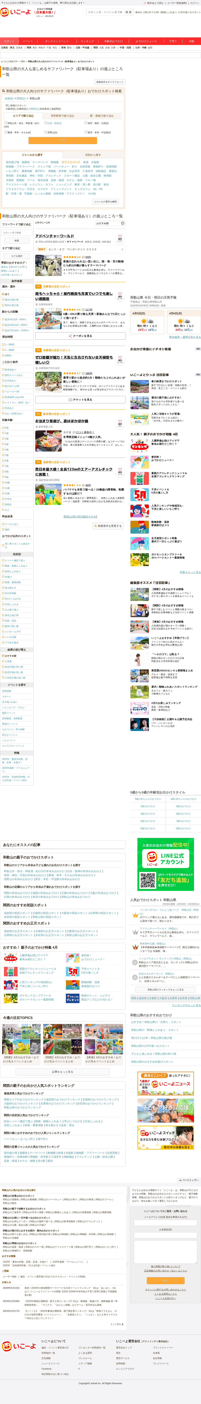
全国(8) (9, 98)
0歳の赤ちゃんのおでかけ (148, 799)
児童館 (10, 180)
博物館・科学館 (57, 171)
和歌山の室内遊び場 (40, 1234)
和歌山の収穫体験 (82, 1212)
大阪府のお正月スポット (81, 931)
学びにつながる (73, 1121)
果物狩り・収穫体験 (105, 166)
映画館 (108, 175)
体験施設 (101, 171)
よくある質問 (85, 1353)
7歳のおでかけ (183, 821)
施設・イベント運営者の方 (55, 1347)
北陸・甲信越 (82, 47)
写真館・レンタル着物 (37, 193)
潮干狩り (40, 171)
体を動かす (52, 1125)
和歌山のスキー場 (34, 1247)
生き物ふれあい (10, 702)
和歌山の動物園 (29, 1199)
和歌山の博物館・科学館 (83, 1234)
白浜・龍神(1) (55, 123)
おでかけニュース (146, 41)
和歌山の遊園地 (11, 1199)
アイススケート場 (16, 184)
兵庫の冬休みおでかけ (17, 896)
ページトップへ (188, 1180)
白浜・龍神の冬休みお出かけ (84, 871)
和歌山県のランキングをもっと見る (166, 989)
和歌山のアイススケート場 (59, 1247)
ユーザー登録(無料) (177, 3)
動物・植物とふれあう (48, 1121)
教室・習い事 (82, 184)
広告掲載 (46, 1358)
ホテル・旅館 (74, 180)
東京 (35, 47)
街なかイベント (10, 735)
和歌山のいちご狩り (106, 1247)
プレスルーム (85, 1358)
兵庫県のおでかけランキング (58, 1103)
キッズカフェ (82, 189)
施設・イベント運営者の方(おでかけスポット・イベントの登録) (52, 1276)
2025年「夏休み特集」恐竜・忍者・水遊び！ (15, 761)
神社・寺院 (36, 175)
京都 (107, 47)
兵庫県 (173, 998)
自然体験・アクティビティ (69, 193)
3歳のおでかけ (183, 806)
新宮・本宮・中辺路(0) (98, 132)
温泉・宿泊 (67, 1125)
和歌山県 (195, 998)
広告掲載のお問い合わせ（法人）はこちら (165, 1270)
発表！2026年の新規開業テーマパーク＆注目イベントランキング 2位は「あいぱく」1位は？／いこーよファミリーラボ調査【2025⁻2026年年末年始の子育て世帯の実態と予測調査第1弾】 (71, 1291)
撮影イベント (9, 713)
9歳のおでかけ (183, 828)
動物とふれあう (169, 12)
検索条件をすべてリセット (110, 82)
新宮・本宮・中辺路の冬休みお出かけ (57, 879)
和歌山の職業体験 (102, 1212)
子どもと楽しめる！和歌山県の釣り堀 (153, 1053)
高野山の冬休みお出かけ (18, 879)
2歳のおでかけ (147, 806)
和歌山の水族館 (11, 1238)
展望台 (113, 171)
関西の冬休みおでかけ (17, 892)
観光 (106, 184)
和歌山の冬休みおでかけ (75, 896)
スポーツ (6, 696)
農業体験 (27, 171)
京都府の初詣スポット (46, 912)
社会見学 (74, 171)
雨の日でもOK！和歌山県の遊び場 (151, 1037)
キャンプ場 (44, 166)
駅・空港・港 (14, 193)
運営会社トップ (124, 1347)
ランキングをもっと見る (186, 1005)
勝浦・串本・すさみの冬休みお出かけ (71, 875)
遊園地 (26, 162)
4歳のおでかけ (147, 813)
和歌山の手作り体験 (33, 1212)
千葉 (49, 47)
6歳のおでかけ (147, 821)
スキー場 (90, 180)
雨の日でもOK (151, 12)
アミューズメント (61, 189)
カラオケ (43, 189)
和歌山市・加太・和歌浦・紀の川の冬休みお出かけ (34, 871)
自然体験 (6, 691)
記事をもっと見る (62, 1071)
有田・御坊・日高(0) (97, 123)
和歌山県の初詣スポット (47, 916)
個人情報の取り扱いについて (165, 1266)
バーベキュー (61, 166)
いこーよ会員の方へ (166, 1298)
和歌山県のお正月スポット (82, 935)
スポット (9, 41)
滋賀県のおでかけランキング (63, 1099)
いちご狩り (12, 171)
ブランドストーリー (163, 1347)
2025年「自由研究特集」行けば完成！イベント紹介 (16, 779)
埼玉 (54, 47)
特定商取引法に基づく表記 (55, 1374)
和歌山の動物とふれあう (58, 1212)
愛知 (69, 47)
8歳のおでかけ (147, 828)
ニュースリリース (51, 1363)
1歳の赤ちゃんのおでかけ (183, 799)
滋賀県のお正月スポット (18, 931)
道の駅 (97, 184)
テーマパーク (40, 162)
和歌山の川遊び (38, 1225)
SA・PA (97, 189)
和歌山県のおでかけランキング (22, 1107)
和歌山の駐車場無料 (65, 1221)
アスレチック (53, 175)
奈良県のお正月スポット (49, 935)
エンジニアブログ (125, 1369)
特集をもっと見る (190, 572)
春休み (138, 12)
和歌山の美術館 (106, 1234)
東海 (63, 47)
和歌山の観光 (9, 1203)
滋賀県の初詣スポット (17, 912)
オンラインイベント (57, 41)
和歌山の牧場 (86, 1199)
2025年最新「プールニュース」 (16, 770)
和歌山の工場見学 (12, 1212)
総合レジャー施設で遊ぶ (18, 1121)
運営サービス (123, 1358)
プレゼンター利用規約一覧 (92, 1347)
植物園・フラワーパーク (20, 166)
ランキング (87, 41)
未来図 (156, 1353)
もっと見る (116, 1324)
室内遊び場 (12, 162)
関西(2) (21, 98)
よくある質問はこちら (165, 1294)
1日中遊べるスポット (190, 12)
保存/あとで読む (153, 3)
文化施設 (21, 175)
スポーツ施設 (72, 175)
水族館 (95, 162)
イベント (28, 41)
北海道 (19, 47)
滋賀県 (143, 998)
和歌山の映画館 (61, 1234)
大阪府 (163, 998)
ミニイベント (9, 740)
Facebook (47, 1369)
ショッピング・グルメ (13, 707)
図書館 (20, 180)
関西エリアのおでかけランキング (24, 1099)
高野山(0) (51, 132)
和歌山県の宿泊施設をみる (80, 516)
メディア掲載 (85, 1363)
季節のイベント (10, 724)
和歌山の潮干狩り (84, 1247)
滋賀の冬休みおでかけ (46, 892)
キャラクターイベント (13, 746)
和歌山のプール (104, 1199)
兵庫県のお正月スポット (18, 935)
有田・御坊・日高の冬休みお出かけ (25, 875)
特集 (191, 41)
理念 (118, 1353)
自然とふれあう (13, 1125)
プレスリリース (161, 1363)
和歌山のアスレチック (89, 1221)
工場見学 (87, 171)
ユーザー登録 (9, 1276)
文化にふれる (93, 1121)
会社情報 (157, 1358)
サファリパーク (71, 162)
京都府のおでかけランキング (99, 1099)
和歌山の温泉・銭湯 (13, 1247)
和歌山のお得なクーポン (15, 1221)
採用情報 (120, 1363)
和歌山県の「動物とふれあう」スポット (155, 1029)
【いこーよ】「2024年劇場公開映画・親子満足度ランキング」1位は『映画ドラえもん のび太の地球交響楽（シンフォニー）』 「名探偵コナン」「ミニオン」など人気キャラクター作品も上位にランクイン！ (71, 1315)
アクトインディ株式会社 (154, 1341)
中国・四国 (125, 47)
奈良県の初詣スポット (17, 916)
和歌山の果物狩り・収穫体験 (17, 1250)
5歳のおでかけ (183, 813)
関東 (29, 47)
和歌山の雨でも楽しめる (15, 1234)
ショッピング (64, 184)
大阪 (101, 47)
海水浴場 (43, 180)
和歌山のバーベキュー (50, 1199)
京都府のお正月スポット (49, 931)
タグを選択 (16, 256)
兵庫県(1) (33, 109)
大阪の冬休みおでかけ (103, 892)
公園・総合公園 (91, 175)
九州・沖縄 (140, 47)
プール (31, 180)
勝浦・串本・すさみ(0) (18, 132)
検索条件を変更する (108, 525)
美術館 (10, 175)
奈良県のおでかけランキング (94, 1103)
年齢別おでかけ (113, 41)
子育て (173, 41)
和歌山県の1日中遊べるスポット (150, 1045)
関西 (95, 47)
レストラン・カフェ (41, 184)
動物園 (55, 162)
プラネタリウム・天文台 (20, 189)
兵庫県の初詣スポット (103, 912)
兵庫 (113, 47)
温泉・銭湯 (57, 180)
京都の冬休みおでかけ (74, 892)
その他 (92, 193)
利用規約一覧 (48, 1353)
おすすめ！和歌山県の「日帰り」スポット (156, 1022)
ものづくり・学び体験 (13, 729)
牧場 (86, 162)
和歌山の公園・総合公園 (15, 1225)
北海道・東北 (8, 47)
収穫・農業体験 (34, 1125)
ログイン (194, 3)
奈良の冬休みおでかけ (46, 896)
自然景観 (85, 166)
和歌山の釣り (71, 1199)
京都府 (153, 998)
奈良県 (183, 998)
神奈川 (42, 47)
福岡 (150, 47)
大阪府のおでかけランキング (21, 1103)
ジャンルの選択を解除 (105, 201)
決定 (62, 140)
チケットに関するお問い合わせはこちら (165, 1289)
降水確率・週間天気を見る (185, 337)
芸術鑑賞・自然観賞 (12, 718)
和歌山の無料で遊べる (41, 1221)
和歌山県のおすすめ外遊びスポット (152, 1061)
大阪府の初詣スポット (74, 912)
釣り (74, 166)
